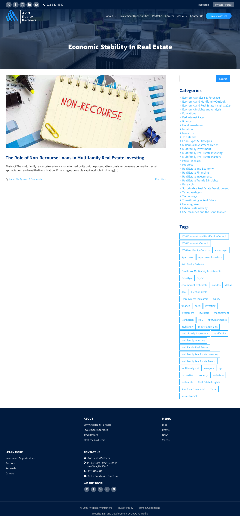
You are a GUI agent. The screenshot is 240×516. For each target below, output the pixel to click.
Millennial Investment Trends (200, 145)
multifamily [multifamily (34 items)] (219, 333)
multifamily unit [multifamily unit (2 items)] (191, 368)
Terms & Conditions (148, 507)
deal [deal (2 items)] (184, 292)
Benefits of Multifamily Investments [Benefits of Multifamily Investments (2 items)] (201, 271)
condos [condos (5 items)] (216, 285)
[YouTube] (113, 489)
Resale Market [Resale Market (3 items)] (189, 396)
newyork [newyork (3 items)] (209, 368)
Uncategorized (191, 204)
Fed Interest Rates (193, 117)
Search (223, 78)
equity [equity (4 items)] (216, 299)
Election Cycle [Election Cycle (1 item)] (199, 292)
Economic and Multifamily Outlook (204, 102)
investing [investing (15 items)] (210, 305)
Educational (189, 113)
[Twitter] (86, 489)
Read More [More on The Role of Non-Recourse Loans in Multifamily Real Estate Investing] (160, 179)
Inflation (187, 129)
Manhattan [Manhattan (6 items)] (188, 319)
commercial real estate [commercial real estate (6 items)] (194, 285)
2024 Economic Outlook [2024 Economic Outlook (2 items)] (195, 243)
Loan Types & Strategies (197, 141)
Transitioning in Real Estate (199, 200)
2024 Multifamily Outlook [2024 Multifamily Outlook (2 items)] (196, 250)
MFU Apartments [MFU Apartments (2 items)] (217, 319)
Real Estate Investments (197, 176)
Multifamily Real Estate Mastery (201, 157)
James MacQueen (18, 179)
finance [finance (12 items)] (186, 305)
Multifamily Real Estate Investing (202, 153)
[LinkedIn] (107, 489)
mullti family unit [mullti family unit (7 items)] (208, 326)
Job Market (189, 137)
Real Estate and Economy (198, 169)
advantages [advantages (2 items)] (220, 250)
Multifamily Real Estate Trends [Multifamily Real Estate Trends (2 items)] (198, 361)
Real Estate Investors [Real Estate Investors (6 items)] (193, 389)
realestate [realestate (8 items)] (218, 375)
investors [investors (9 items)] (204, 312)
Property (187, 165)
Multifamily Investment (196, 149)
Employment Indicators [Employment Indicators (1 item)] (195, 299)
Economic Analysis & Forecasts (201, 98)
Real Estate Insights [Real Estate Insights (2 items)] (209, 382)
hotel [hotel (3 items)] (198, 305)
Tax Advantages (192, 192)
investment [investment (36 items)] (188, 312)
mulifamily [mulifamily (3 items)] (188, 326)
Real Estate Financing (195, 173)
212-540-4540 (53, 5)
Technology (189, 196)
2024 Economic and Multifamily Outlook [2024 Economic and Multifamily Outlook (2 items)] (204, 236)
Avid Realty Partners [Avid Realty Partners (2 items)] (193, 264)
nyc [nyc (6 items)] (221, 368)
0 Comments (35, 179)
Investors (188, 133)
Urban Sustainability (195, 208)
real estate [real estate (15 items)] (187, 382)
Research (188, 184)
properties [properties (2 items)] (187, 375)
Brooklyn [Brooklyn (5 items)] (187, 278)
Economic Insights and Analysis (201, 109)
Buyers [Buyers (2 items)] (200, 278)
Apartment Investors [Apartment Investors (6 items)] (210, 257)
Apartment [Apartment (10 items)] (188, 257)
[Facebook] (93, 489)
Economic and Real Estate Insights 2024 (206, 105)
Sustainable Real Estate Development (205, 188)
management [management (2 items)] (221, 312)
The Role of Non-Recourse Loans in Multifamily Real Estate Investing (75, 157)
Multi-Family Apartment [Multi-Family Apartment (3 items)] (195, 333)
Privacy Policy (125, 507)
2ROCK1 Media (139, 513)
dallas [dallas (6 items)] (228, 285)
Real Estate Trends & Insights (200, 180)
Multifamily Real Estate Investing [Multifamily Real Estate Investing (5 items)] (200, 354)
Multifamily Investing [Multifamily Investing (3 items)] (193, 340)
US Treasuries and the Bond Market (204, 212)
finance (186, 121)
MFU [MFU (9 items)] (200, 319)
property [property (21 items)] (203, 375)
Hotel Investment (193, 125)
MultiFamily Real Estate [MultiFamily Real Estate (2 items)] (195, 347)
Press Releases (191, 161)
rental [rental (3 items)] (213, 389)
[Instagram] (100, 489)
